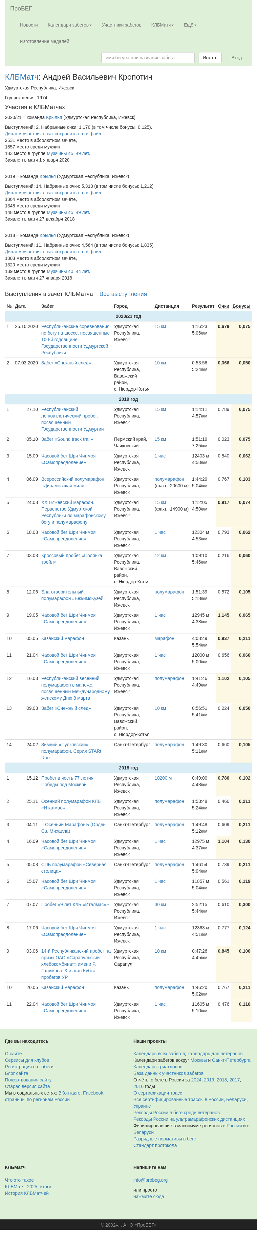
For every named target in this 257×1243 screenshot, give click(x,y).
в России (232, 1125)
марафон (164, 638)
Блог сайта (16, 1073)
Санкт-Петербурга (231, 1060)
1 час (160, 455)
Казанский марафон (62, 638)
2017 (234, 1079)
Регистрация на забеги (29, 1066)
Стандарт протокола (155, 1145)
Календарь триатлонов (158, 1066)
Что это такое (19, 1180)
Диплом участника (24, 133)
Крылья (54, 117)
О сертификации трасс (158, 1093)
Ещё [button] (190, 25)
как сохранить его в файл (74, 133)
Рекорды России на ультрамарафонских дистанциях (189, 1119)
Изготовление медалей (44, 41)
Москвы (198, 1060)
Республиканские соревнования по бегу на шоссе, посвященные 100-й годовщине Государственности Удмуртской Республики (75, 339)
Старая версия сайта (27, 1086)
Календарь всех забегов (159, 1053)
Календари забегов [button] (70, 25)
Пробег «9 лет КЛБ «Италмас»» (75, 904)
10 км (160, 362)
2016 (139, 1086)
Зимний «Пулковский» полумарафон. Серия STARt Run (71, 751)
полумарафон (169, 479)
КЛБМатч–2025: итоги (28, 1186)
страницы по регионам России (37, 1099)
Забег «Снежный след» (66, 362)
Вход (236, 57)
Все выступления (123, 294)
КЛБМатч (21, 76)
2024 (196, 1079)
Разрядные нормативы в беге (165, 1138)
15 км (160, 326)
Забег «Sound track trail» (67, 439)
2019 (209, 1079)
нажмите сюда (149, 1196)
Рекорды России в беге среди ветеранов (177, 1112)
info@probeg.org (151, 1180)
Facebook (93, 1093)
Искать (210, 57)
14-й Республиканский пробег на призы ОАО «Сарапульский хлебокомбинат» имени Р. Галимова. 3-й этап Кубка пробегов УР (76, 964)
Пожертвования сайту (28, 1079)
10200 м (163, 778)
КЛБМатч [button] (162, 25)
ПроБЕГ (21, 8)
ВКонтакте (69, 1093)
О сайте (13, 1053)
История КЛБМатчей (27, 1193)
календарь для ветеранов (215, 1053)
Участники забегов (121, 25)
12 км (160, 555)
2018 (222, 1079)
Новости (29, 25)
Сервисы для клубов (27, 1060)
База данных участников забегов (169, 1073)
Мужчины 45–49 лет (68, 153)
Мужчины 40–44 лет (68, 271)
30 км (160, 904)
